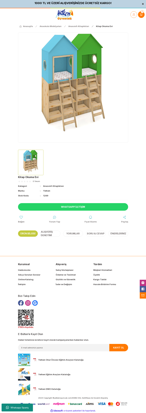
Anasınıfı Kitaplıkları (53, 186)
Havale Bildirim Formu (104, 284)
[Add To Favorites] (21, 219)
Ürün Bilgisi (27, 233)
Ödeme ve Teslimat (66, 274)
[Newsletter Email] (73, 347)
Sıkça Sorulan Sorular (29, 274)
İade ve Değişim (64, 284)
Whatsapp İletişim (73, 206)
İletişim (22, 284)
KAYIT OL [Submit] (118, 347)
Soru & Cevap (95, 233)
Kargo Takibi (99, 279)
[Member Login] (133, 14)
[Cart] (141, 14)
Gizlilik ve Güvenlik (65, 279)
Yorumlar (73, 233)
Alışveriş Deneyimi (47, 233)
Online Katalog (25, 279)
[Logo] (64, 14)
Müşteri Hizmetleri (102, 270)
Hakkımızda (24, 270)
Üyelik (96, 274)
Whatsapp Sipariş (17, 407)
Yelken (46, 190)
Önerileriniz (118, 233)
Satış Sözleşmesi (64, 270)
